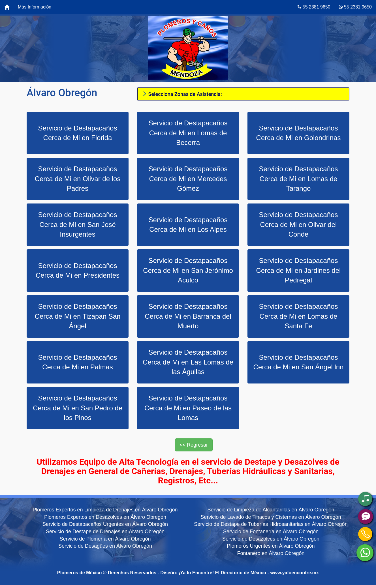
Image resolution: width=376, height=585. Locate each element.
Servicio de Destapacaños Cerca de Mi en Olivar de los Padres (78, 178)
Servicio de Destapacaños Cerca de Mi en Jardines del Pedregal (298, 270)
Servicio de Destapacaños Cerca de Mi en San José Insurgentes (77, 224)
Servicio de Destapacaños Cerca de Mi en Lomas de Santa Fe (298, 316)
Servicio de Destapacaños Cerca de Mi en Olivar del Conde (298, 224)
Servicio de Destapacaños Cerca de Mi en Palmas (77, 362)
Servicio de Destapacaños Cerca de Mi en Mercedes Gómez (188, 178)
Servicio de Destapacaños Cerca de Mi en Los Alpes (188, 224)
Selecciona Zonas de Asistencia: (182, 94)
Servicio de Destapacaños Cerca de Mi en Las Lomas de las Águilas (188, 362)
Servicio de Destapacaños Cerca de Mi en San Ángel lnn (298, 362)
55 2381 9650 (314, 7)
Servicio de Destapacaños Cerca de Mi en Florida (77, 133)
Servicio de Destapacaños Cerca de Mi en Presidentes (77, 270)
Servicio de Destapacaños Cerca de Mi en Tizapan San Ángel (78, 316)
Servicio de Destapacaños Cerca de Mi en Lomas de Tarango (298, 178)
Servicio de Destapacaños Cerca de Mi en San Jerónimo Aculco (188, 270)
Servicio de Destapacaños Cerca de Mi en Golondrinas (298, 133)
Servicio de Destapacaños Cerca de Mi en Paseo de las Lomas (188, 407)
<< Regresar (194, 445)
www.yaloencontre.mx (294, 572)
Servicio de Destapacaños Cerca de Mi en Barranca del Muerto (188, 316)
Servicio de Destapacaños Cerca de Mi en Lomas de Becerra (188, 132)
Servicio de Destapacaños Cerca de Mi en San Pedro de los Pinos (77, 407)
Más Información (34, 7)
